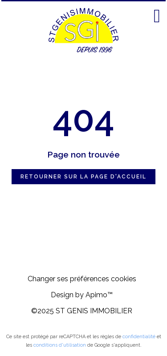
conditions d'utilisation (59, 345)
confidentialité (138, 337)
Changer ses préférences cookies (82, 279)
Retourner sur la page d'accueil (83, 177)
